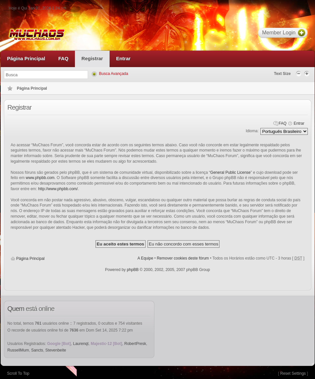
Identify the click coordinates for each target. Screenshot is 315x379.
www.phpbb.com (40, 177)
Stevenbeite (55, 350)
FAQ (283, 123)
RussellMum (18, 350)
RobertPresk (135, 343)
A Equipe (145, 258)
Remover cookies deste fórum (183, 258)
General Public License (230, 172)
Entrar (299, 123)
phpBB (133, 269)
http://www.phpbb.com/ (58, 189)
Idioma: (252, 131)
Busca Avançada (113, 73)
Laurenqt (80, 343)
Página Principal (30, 258)
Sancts (37, 350)
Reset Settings (293, 373)
